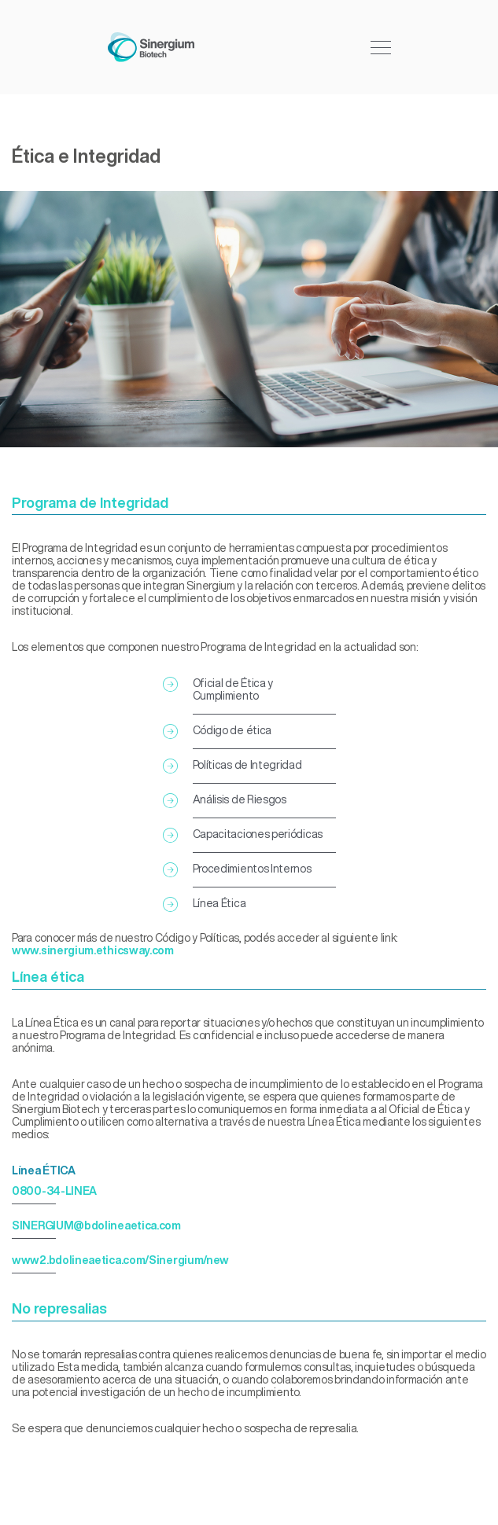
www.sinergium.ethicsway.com (93, 950)
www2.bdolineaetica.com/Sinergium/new (120, 1260)
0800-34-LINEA (54, 1190)
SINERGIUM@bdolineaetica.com (96, 1225)
